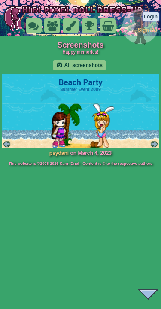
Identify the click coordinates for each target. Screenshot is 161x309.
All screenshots (79, 65)
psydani (59, 153)
